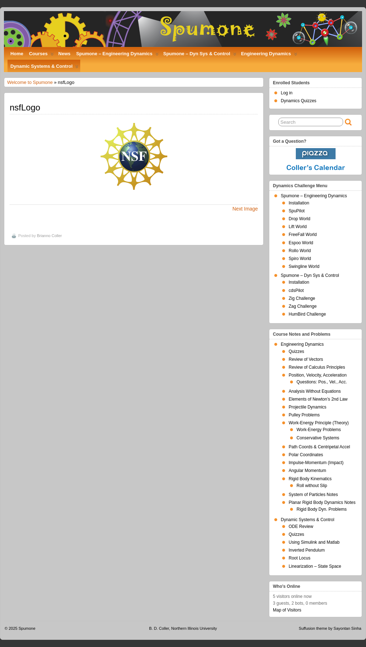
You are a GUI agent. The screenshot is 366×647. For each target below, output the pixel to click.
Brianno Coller (49, 235)
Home (16, 53)
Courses (41, 55)
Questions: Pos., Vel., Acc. (322, 381)
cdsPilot (296, 290)
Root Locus (299, 558)
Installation (299, 203)
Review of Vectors (306, 359)
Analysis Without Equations (315, 391)
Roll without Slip (312, 485)
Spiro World (300, 258)
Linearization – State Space (315, 566)
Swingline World (304, 266)
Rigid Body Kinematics (310, 478)
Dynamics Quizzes (298, 100)
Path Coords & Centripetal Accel (319, 446)
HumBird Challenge (307, 314)
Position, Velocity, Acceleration (318, 375)
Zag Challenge (303, 306)
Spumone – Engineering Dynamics (117, 55)
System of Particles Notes (313, 494)
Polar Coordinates (306, 454)
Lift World (298, 226)
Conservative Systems (318, 437)
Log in (287, 92)
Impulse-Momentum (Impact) (316, 462)
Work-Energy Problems (319, 429)
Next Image (245, 209)
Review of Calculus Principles (317, 367)
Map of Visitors (287, 610)
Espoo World (301, 242)
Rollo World (300, 250)
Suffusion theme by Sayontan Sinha (330, 628)
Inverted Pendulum (307, 550)
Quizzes (296, 351)
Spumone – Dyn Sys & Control (199, 55)
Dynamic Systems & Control (44, 67)
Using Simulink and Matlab (314, 542)
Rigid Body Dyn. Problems (322, 509)
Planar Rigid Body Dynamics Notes (322, 502)
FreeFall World (303, 234)
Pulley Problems (304, 414)
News (64, 53)
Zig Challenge (302, 298)
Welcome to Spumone (30, 82)
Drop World (299, 218)
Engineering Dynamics (269, 55)
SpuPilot (297, 210)
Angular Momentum (307, 470)
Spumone (27, 628)
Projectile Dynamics (307, 407)
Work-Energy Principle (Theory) (319, 422)
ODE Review (301, 526)
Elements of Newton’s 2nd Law (318, 399)
